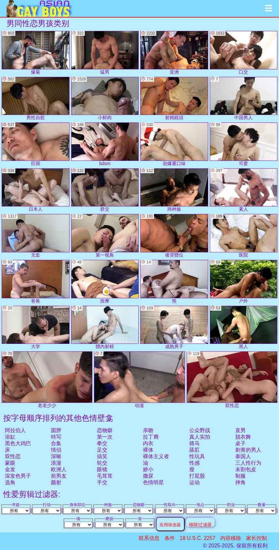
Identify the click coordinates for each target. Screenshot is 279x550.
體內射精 (105, 327)
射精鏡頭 (174, 98)
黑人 (244, 327)
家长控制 (256, 538)
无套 (36, 236)
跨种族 (174, 190)
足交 (102, 450)
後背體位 (174, 236)
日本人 (36, 190)
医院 (244, 236)
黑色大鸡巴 (18, 443)
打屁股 (197, 476)
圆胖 (56, 430)
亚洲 (174, 53)
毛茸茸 (105, 476)
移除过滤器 (200, 524)
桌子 (240, 443)
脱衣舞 (243, 437)
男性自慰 (36, 98)
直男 (240, 430)
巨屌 (36, 144)
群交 (105, 190)
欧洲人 (59, 469)
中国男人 (244, 98)
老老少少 (47, 379)
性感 (194, 463)
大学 (36, 327)
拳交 (102, 443)
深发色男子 (18, 476)
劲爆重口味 (174, 144)
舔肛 (194, 450)
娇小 (148, 469)
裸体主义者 (156, 456)
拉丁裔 (151, 437)
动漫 (139, 379)
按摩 (105, 281)
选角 (10, 482)
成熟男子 (174, 327)
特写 (56, 437)
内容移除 (230, 538)
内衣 (148, 443)
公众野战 (199, 430)
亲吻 (148, 430)
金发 (10, 469)
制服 (240, 476)
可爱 (244, 144)
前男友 (59, 476)
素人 (244, 190)
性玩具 (197, 456)
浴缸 (10, 437)
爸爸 (36, 281)
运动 (194, 482)
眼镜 (102, 469)
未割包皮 (245, 469)
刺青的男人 (248, 450)
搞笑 (102, 456)
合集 (56, 443)
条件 (169, 538)
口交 (244, 53)
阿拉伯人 (15, 430)
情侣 (56, 450)
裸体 (148, 450)
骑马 (194, 443)
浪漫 (56, 463)
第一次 (105, 437)
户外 (244, 281)
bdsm (105, 144)
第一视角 (105, 236)
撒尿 (148, 476)
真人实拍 (199, 437)
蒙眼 (10, 463)
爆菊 (36, 53)
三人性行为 (248, 463)
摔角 (240, 482)
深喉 (56, 456)
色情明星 (153, 482)
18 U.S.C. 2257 (197, 538)
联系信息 (149, 538)
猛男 (105, 53)
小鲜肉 (105, 98)
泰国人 (243, 456)
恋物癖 (105, 430)
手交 (102, 482)
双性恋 (13, 456)
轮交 (102, 463)
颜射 (56, 482)
